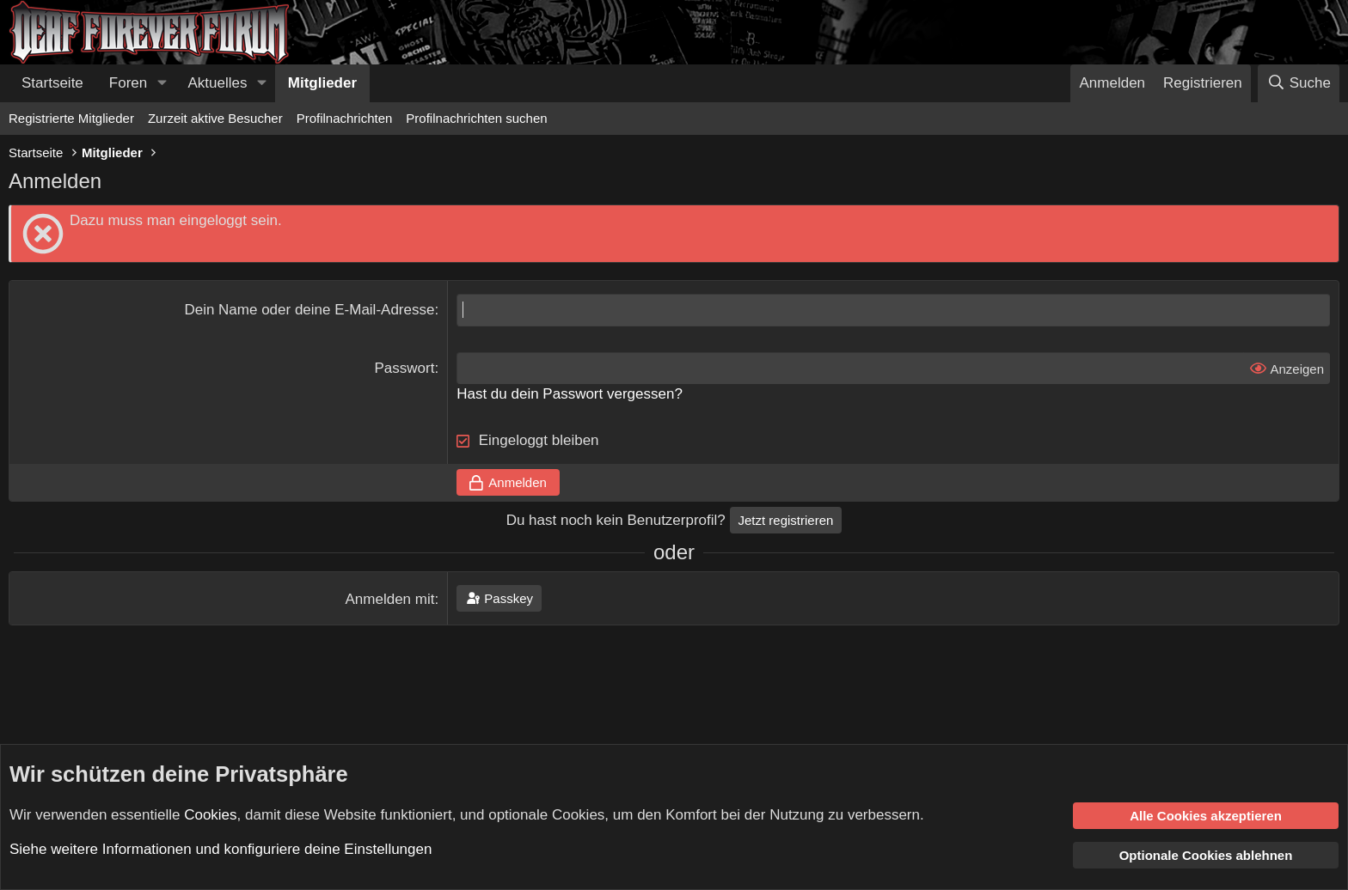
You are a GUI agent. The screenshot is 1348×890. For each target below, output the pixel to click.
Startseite (52, 83)
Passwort (405, 368)
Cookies (210, 814)
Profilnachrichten (345, 118)
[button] (162, 83)
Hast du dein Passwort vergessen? (569, 394)
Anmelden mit (390, 599)
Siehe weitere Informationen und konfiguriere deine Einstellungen (220, 849)
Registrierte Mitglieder (71, 118)
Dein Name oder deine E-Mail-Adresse (309, 310)
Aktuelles (218, 83)
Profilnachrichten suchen (476, 118)
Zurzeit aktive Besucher (215, 118)
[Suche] (1298, 83)
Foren (128, 83)
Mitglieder (322, 83)
